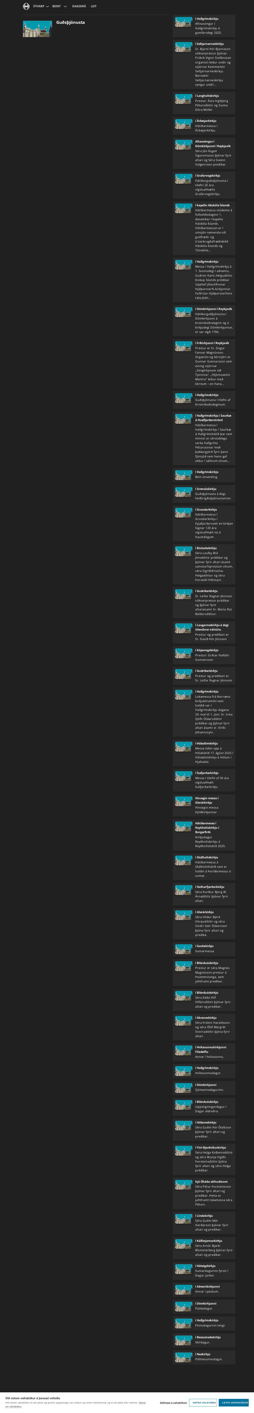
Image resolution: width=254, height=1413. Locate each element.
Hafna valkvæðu (204, 1402)
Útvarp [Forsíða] (38, 6)
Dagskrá (79, 6)
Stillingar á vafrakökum (173, 1402)
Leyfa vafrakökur (235, 1402)
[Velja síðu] (47, 6)
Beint (56, 6)
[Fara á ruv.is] (26, 6)
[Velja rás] (64, 6)
